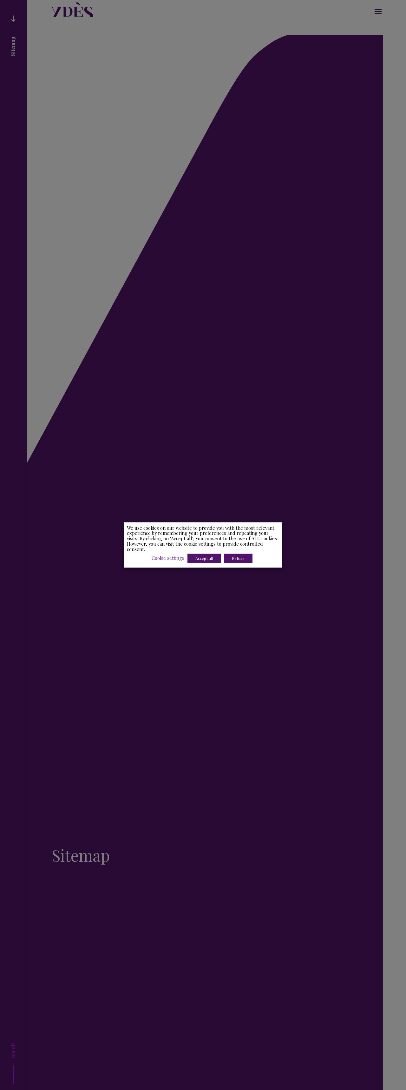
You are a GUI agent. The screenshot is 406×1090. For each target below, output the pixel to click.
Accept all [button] (204, 558)
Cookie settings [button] (168, 558)
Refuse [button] (238, 558)
